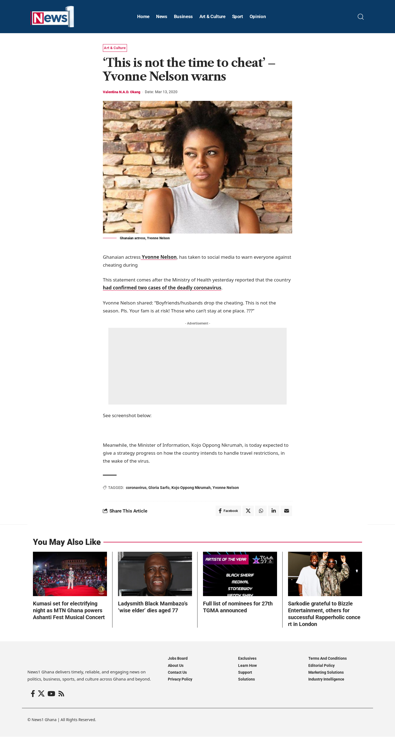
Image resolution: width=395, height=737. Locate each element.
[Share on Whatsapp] (260, 511)
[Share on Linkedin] (273, 511)
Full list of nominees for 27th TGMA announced (238, 607)
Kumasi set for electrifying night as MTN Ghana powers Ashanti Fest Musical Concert (69, 611)
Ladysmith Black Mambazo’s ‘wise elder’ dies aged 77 (153, 607)
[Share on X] (247, 511)
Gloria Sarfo (159, 487)
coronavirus (136, 487)
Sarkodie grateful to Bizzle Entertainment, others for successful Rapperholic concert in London (324, 614)
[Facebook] (32, 694)
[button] (361, 17)
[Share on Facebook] (228, 511)
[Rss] (61, 694)
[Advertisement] (197, 366)
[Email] (286, 511)
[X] (41, 694)
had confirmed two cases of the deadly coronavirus (162, 287)
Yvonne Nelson (159, 257)
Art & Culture (115, 48)
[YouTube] (51, 694)
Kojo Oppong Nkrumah (191, 487)
